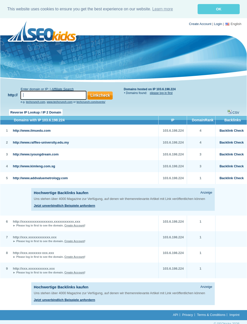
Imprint (234, 315)
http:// (13, 95)
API (175, 315)
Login (218, 24)
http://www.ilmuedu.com (32, 130)
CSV (235, 112)
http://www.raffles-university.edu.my (41, 142)
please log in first (161, 93)
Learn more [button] (162, 9)
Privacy (187, 315)
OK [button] (219, 9)
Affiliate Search (63, 89)
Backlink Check (232, 130)
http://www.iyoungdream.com (36, 154)
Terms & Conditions (211, 315)
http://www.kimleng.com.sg (34, 166)
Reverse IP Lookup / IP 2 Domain (35, 112)
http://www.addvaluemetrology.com (40, 178)
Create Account (200, 24)
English (233, 24)
